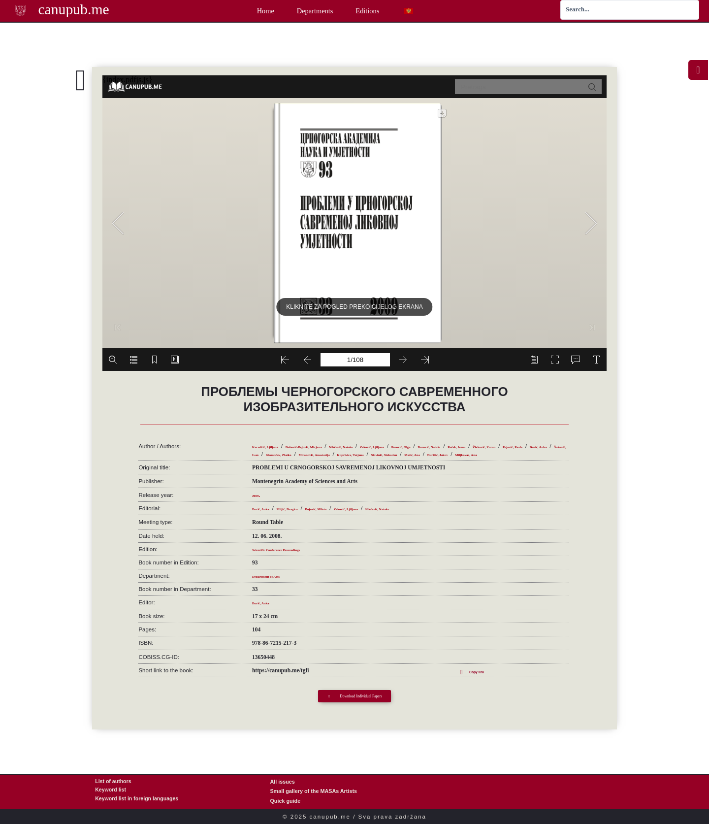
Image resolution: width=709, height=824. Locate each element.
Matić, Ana (370, 456)
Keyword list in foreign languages (137, 800)
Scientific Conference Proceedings (293, 551)
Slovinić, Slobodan (327, 456)
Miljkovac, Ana (452, 456)
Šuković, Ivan (430, 448)
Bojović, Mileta (350, 510)
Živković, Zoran (309, 448)
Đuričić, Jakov (408, 456)
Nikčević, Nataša (394, 440)
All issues (282, 781)
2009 (257, 497)
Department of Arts (275, 577)
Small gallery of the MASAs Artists (313, 790)
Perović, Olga (486, 440)
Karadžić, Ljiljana (274, 440)
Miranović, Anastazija (532, 448)
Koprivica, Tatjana (275, 456)
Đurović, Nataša (529, 440)
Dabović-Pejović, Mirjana (335, 440)
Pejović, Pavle (353, 448)
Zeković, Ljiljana (442, 440)
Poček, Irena (267, 448)
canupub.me (69, 9)
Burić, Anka (392, 448)
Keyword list (111, 790)
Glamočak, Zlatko (476, 448)
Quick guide (285, 800)
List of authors (113, 781)
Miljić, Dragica (307, 510)
